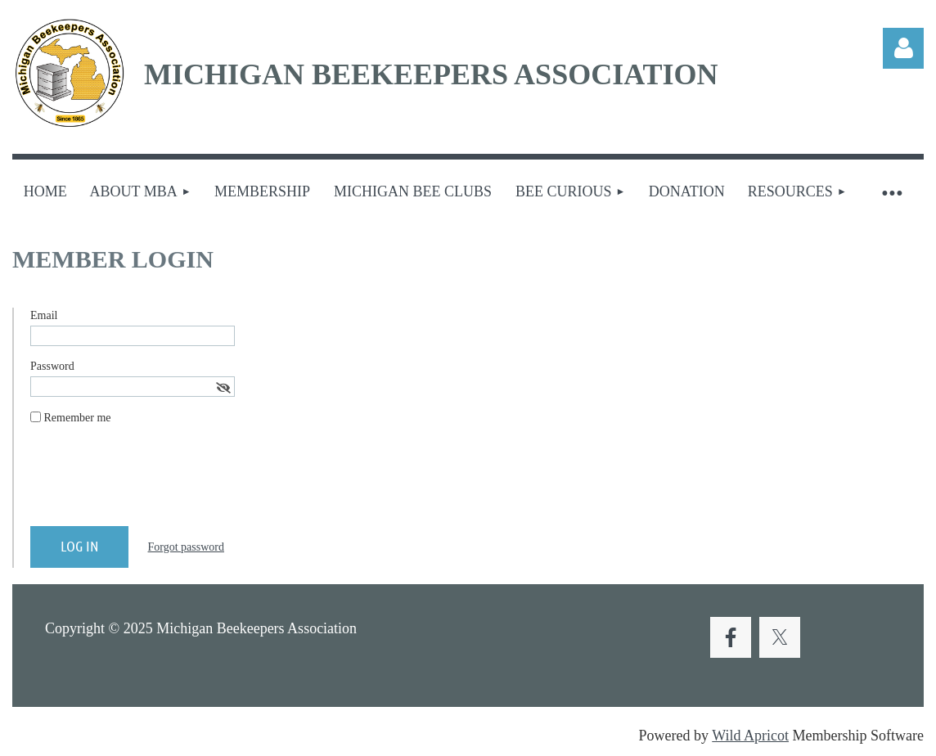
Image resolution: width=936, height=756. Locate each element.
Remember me (77, 418)
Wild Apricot (750, 735)
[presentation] (154, 482)
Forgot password (186, 547)
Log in (903, 48)
